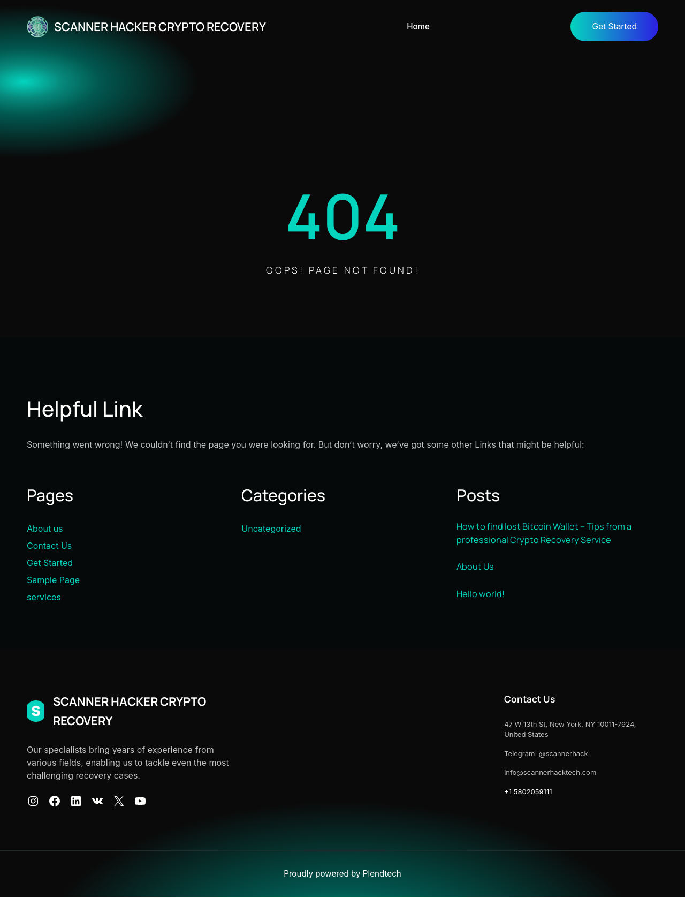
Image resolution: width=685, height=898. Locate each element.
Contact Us (49, 546)
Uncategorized (271, 529)
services (44, 597)
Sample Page (53, 580)
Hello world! (481, 595)
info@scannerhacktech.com (538, 772)
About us (45, 529)
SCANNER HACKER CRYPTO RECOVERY (170, 26)
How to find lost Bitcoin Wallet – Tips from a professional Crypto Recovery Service (548, 534)
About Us (476, 568)
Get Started (613, 26)
